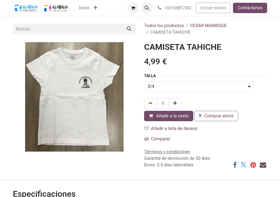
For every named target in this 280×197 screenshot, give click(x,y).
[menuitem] (84, 7)
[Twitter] (243, 165)
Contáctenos (250, 7)
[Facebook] (235, 165)
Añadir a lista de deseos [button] (170, 128)
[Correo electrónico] (263, 165)
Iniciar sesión (213, 7)
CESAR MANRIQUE (208, 25)
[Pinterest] (253, 165)
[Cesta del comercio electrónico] (133, 8)
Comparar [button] (157, 138)
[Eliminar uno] (150, 103)
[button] (147, 8)
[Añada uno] (175, 103)
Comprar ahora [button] (216, 115)
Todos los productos (164, 25)
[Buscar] (129, 29)
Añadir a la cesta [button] (169, 115)
